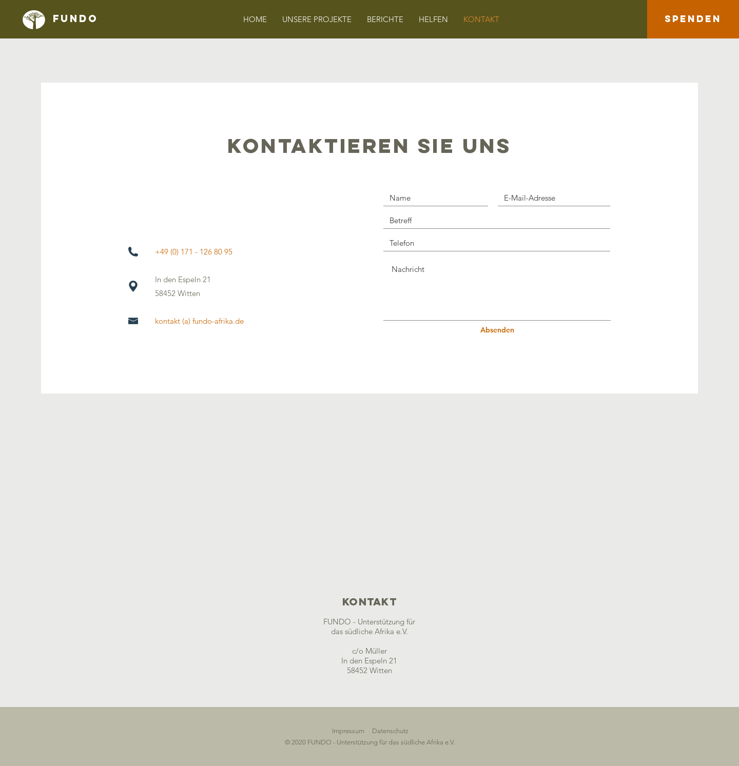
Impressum (348, 731)
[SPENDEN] (693, 19)
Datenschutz (390, 731)
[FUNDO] (113, 19)
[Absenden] (497, 330)
